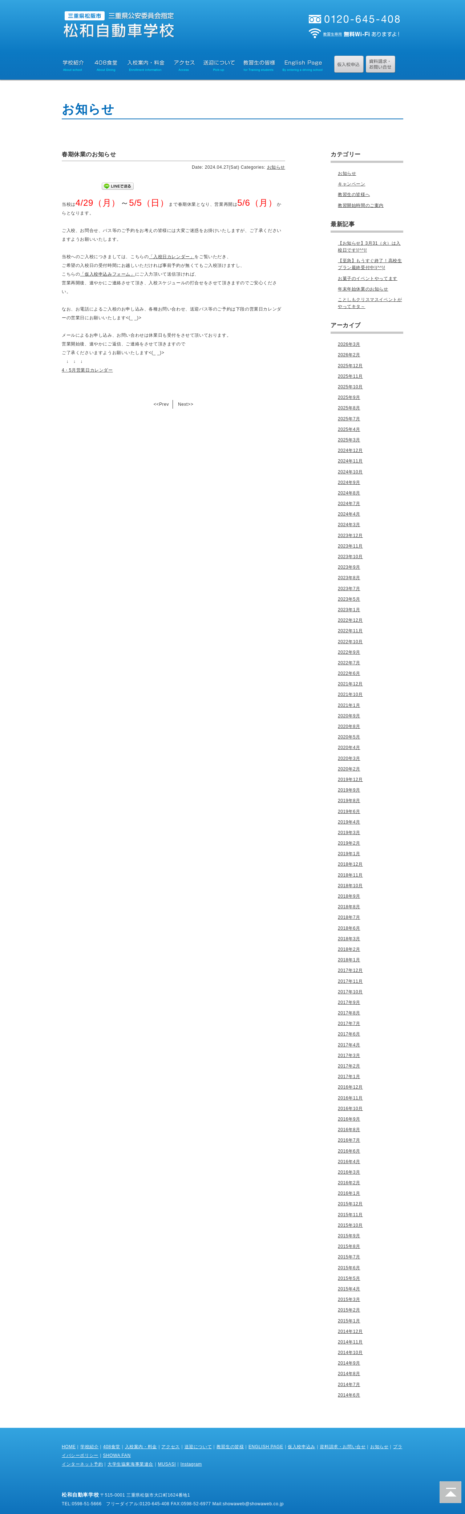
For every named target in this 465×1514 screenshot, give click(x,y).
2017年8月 (349, 1013)
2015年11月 (350, 1214)
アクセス (170, 1446)
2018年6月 (349, 928)
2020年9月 (349, 715)
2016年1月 (349, 1193)
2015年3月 (349, 1299)
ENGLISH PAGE (265, 1446)
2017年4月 (349, 1045)
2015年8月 (349, 1246)
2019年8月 (349, 800)
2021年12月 (350, 683)
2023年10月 (350, 556)
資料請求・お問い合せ (342, 1446)
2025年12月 (350, 365)
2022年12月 (350, 620)
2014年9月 (349, 1363)
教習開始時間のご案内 (361, 205)
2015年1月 (349, 1320)
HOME (69, 1446)
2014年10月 (350, 1352)
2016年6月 (349, 1151)
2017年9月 (349, 1002)
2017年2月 (349, 1066)
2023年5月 (349, 599)
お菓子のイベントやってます (367, 278)
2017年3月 (349, 1055)
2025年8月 (349, 407)
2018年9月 (349, 896)
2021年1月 (349, 705)
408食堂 (111, 1446)
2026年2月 (349, 354)
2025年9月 (349, 397)
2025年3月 (349, 439)
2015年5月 (349, 1278)
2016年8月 (349, 1129)
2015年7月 (349, 1256)
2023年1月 (349, 609)
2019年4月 (349, 822)
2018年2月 (349, 949)
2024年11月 (350, 461)
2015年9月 (349, 1235)
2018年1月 (349, 959)
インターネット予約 (82, 1464)
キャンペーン (351, 184)
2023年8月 (349, 577)
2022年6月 (349, 673)
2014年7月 (349, 1384)
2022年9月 (349, 652)
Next (183, 404)
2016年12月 (350, 1087)
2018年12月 (350, 864)
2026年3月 (349, 344)
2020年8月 (349, 726)
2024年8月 (349, 493)
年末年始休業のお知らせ (363, 289)
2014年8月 (349, 1373)
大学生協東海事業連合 (130, 1464)
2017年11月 (350, 981)
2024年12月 (350, 450)
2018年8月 (349, 906)
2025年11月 (350, 376)
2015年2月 (349, 1310)
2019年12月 (350, 779)
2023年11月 (350, 546)
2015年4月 (349, 1288)
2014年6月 (349, 1395)
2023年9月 (349, 567)
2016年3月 (349, 1172)
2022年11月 (350, 630)
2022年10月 (350, 641)
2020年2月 (349, 769)
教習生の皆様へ (354, 194)
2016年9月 (349, 1119)
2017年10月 (350, 991)
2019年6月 (349, 811)
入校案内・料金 (141, 1446)
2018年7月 (349, 917)
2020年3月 (349, 758)
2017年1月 (349, 1076)
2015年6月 (349, 1267)
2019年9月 (349, 790)
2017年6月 (349, 1034)
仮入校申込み (301, 1446)
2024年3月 (349, 524)
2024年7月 (349, 503)
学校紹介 (89, 1446)
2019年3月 (349, 832)
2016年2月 (349, 1182)
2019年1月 (349, 853)
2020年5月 (349, 737)
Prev (164, 404)
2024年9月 (349, 482)
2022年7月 (349, 662)
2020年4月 (349, 747)
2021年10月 (350, 694)
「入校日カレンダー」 (171, 256)
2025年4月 (349, 429)
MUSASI (167, 1464)
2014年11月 (350, 1342)
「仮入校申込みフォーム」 (107, 274)
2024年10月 (350, 471)
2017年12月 (350, 970)
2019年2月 (349, 843)
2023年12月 (350, 535)
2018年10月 (350, 885)
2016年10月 (350, 1108)
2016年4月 (349, 1161)
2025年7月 (349, 418)
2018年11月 (350, 875)
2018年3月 (349, 938)
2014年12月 (350, 1331)
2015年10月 (350, 1225)
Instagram (191, 1464)
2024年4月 (349, 514)
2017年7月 (349, 1023)
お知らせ (276, 167)
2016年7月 (349, 1140)
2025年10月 (350, 386)
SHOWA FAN (116, 1455)
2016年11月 (350, 1098)
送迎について (198, 1446)
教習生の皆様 (230, 1446)
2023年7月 (349, 588)
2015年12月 (350, 1203)
